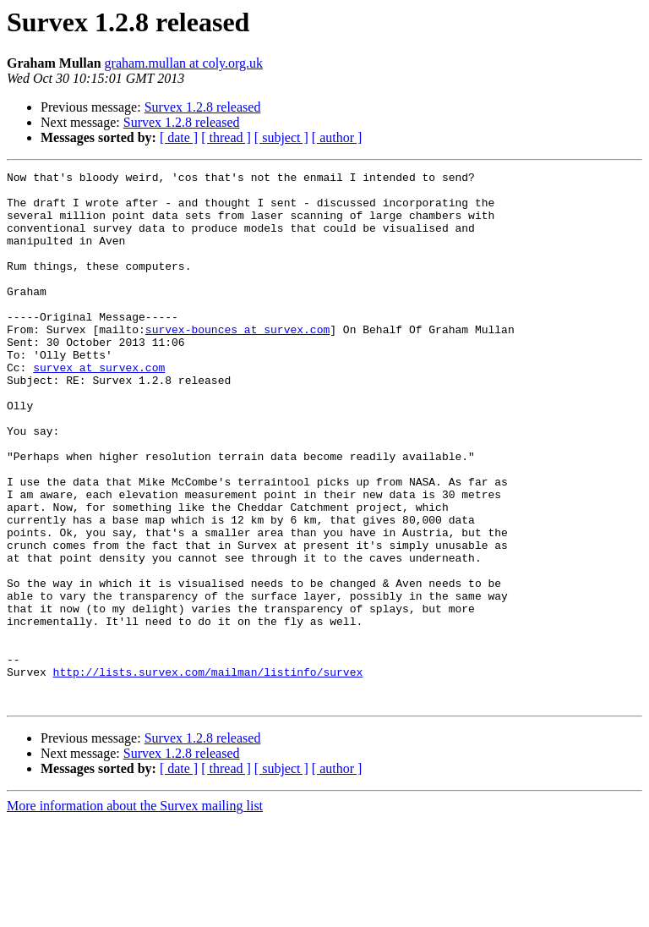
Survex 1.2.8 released (203, 107)
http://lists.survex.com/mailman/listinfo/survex (208, 773)
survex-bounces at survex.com (237, 362)
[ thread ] (226, 137)
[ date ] (179, 137)
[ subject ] (281, 137)
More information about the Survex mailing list (135, 912)
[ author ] (337, 137)
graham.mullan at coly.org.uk (184, 63)
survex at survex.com (99, 407)
